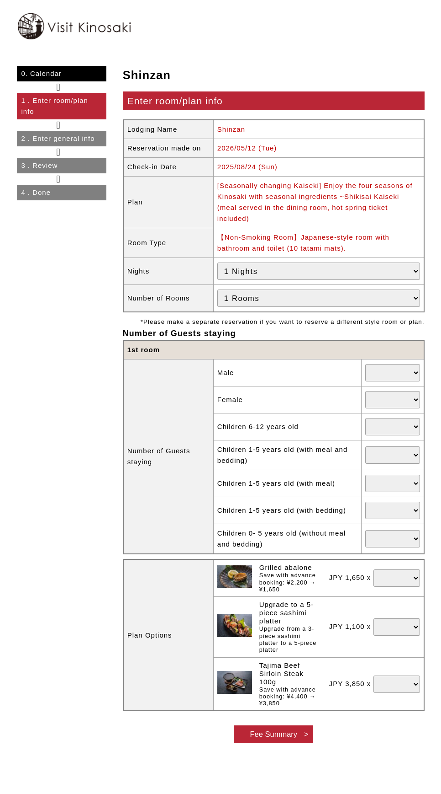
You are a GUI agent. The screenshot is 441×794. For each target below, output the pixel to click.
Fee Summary (273, 734)
